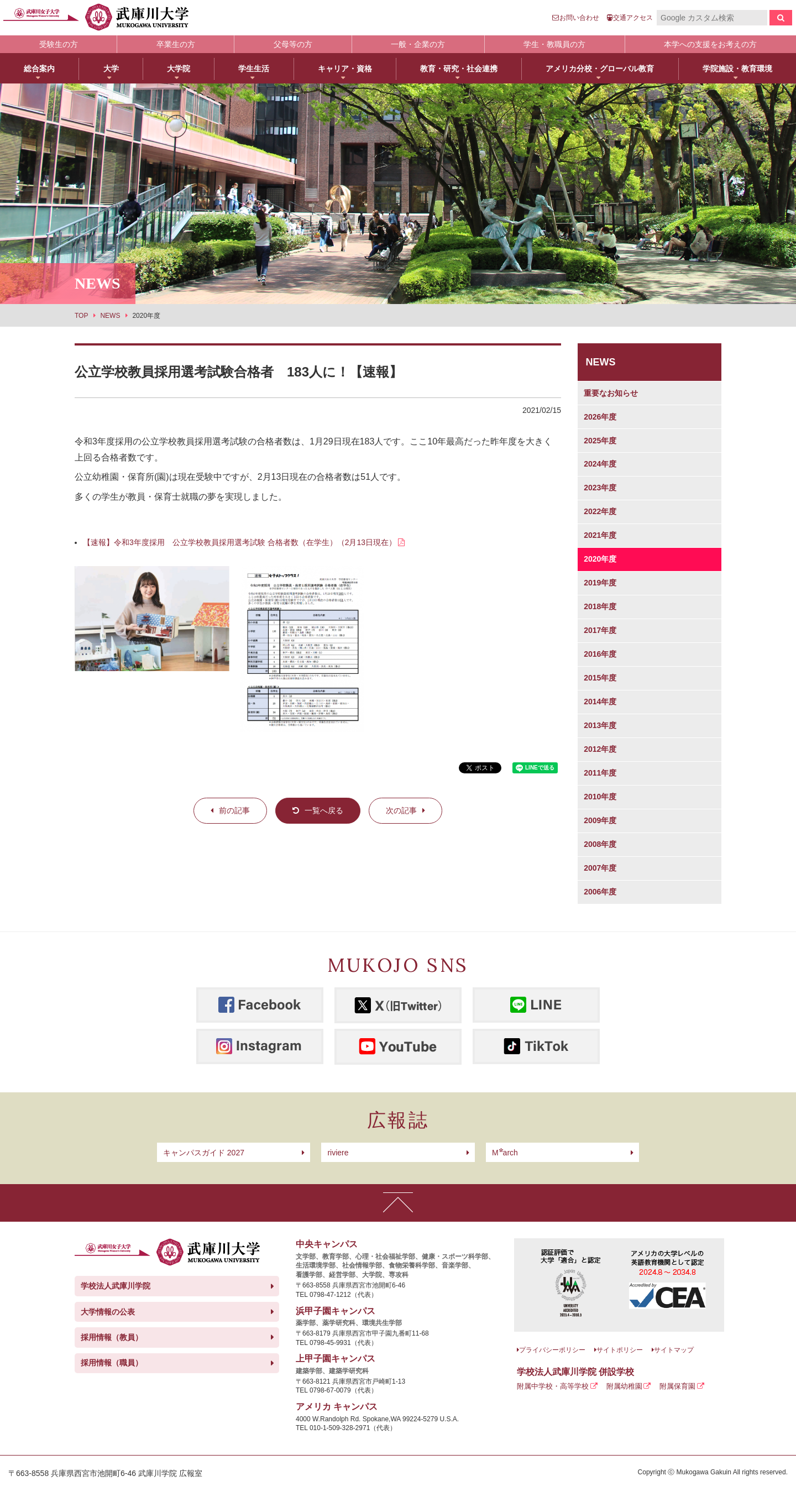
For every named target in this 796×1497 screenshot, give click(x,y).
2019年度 (600, 582)
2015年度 (600, 677)
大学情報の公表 (108, 1311)
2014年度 (600, 701)
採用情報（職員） (112, 1362)
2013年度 (600, 725)
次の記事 (401, 810)
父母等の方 (293, 44)
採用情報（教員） (112, 1337)
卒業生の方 (175, 44)
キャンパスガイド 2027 (203, 1152)
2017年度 (600, 630)
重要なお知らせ (611, 393)
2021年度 (600, 535)
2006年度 (600, 891)
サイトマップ (674, 1350)
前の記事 (234, 810)
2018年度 (600, 606)
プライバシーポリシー (552, 1350)
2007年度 (600, 867)
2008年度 (600, 844)
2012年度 (600, 749)
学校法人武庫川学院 (115, 1285)
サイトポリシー (619, 1350)
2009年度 (600, 820)
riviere (337, 1152)
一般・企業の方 (418, 44)
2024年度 (600, 463)
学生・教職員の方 (554, 44)
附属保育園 (677, 1386)
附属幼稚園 (624, 1386)
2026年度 (600, 416)
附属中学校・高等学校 (553, 1386)
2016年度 (600, 654)
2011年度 (600, 772)
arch (505, 1152)
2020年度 (600, 558)
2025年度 (600, 440)
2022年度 (600, 511)
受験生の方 (58, 44)
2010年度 (600, 796)
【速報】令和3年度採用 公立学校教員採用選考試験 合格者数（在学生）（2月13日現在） (239, 542)
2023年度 (600, 487)
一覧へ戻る (324, 810)
